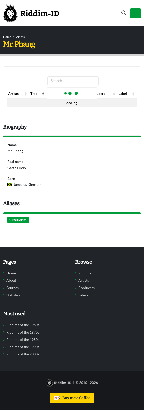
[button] (25, 93)
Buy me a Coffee (72, 398)
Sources (12, 288)
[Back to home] (31, 13)
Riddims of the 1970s (22, 332)
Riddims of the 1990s (22, 347)
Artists (20, 37)
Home (7, 37)
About (11, 280)
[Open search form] (123, 13)
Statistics (13, 295)
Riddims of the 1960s (22, 325)
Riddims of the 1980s (22, 340)
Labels (83, 295)
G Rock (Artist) (18, 219)
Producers (86, 288)
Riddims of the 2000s (22, 354)
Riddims (84, 273)
